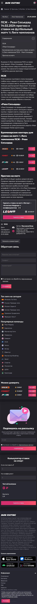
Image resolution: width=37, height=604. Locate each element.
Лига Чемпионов (17, 17)
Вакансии (4, 581)
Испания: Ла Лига (9, 299)
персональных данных (26, 445)
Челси (5, 345)
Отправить (6, 286)
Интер (5, 349)
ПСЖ (5, 342)
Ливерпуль (7, 335)
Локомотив (7, 366)
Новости (3, 588)
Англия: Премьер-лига (10, 310)
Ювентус (6, 352)
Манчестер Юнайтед (10, 356)
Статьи (3, 583)
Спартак (6, 363)
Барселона (7, 328)
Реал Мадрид (8, 325)
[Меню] (2, 2)
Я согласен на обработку (17, 280)
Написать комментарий (10, 241)
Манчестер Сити (9, 332)
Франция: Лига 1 (8, 317)
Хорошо (5, 601)
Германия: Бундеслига (10, 313)
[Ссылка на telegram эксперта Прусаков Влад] (13, 231)
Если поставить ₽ (7, 465)
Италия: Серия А (8, 306)
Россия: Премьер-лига (10, 303)
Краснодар (7, 373)
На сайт (31, 149)
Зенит (5, 359)
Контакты (4, 578)
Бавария (6, 338)
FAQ (2, 585)
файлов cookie (12, 597)
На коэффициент (7, 474)
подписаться (18, 448)
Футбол (5, 17)
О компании (5, 576)
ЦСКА (5, 369)
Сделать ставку (18, 217)
